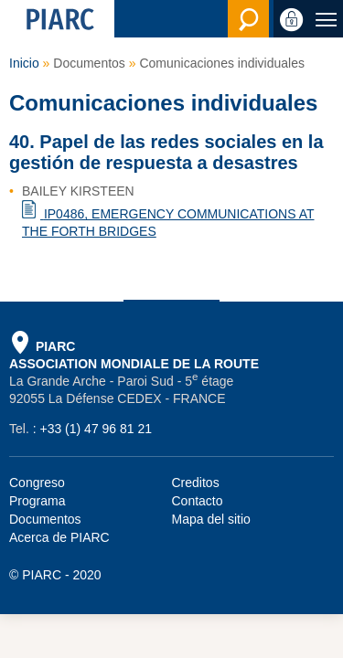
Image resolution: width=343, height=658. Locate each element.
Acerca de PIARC (59, 537)
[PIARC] (57, 18)
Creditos (196, 482)
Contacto (197, 501)
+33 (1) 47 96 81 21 (95, 428)
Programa (37, 501)
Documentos (45, 519)
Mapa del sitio (211, 519)
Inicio (24, 63)
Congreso (37, 482)
